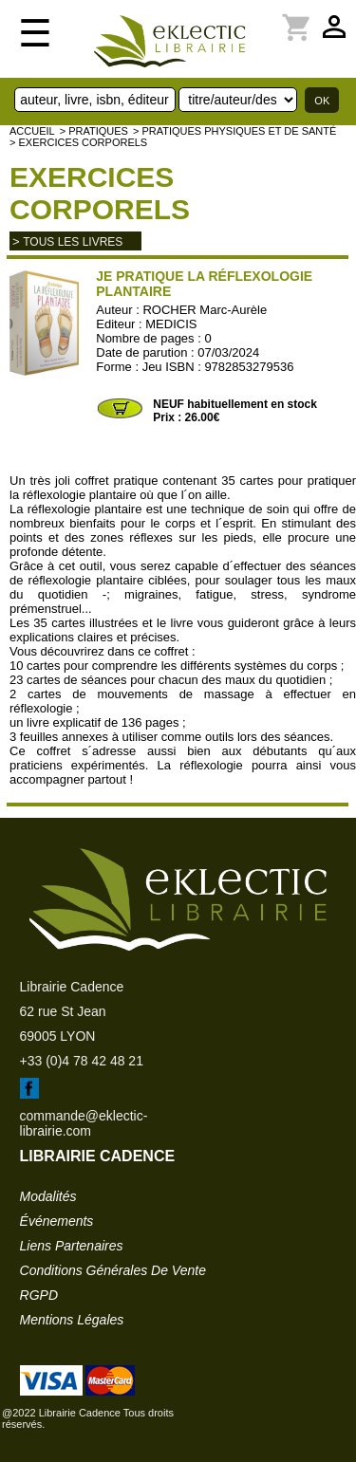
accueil (32, 131)
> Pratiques (94, 131)
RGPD (39, 1295)
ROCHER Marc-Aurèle (204, 310)
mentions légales (72, 1319)
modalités (48, 1196)
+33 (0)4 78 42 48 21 (81, 1060)
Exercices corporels (99, 193)
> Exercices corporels (78, 142)
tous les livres (72, 242)
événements (57, 1221)
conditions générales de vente (113, 1270)
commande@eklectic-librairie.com (84, 1123)
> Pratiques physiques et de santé (234, 131)
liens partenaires (71, 1245)
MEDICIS (171, 324)
